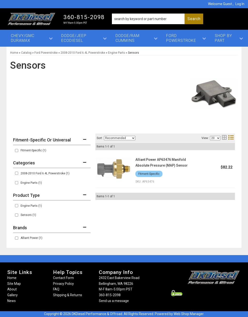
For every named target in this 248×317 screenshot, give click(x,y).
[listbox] (119, 138)
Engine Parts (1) (31, 182)
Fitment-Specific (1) (33, 150)
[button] (157, 19)
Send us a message (114, 301)
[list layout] (231, 138)
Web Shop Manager (188, 314)
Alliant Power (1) (31, 238)
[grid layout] (224, 138)
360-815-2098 (110, 295)
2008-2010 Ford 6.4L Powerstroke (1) (45, 173)
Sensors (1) (28, 215)
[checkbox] (16, 150)
